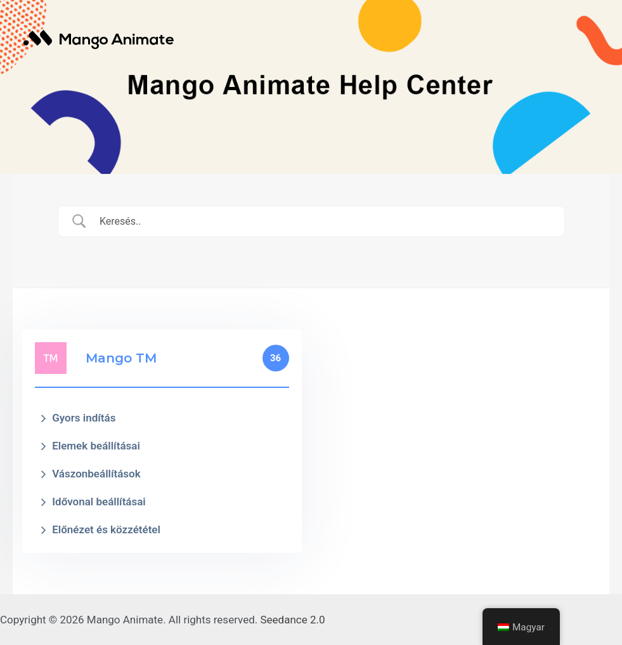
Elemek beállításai (96, 445)
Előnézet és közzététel (106, 529)
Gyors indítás (83, 417)
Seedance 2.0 (293, 619)
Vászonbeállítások (96, 473)
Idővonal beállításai (99, 501)
